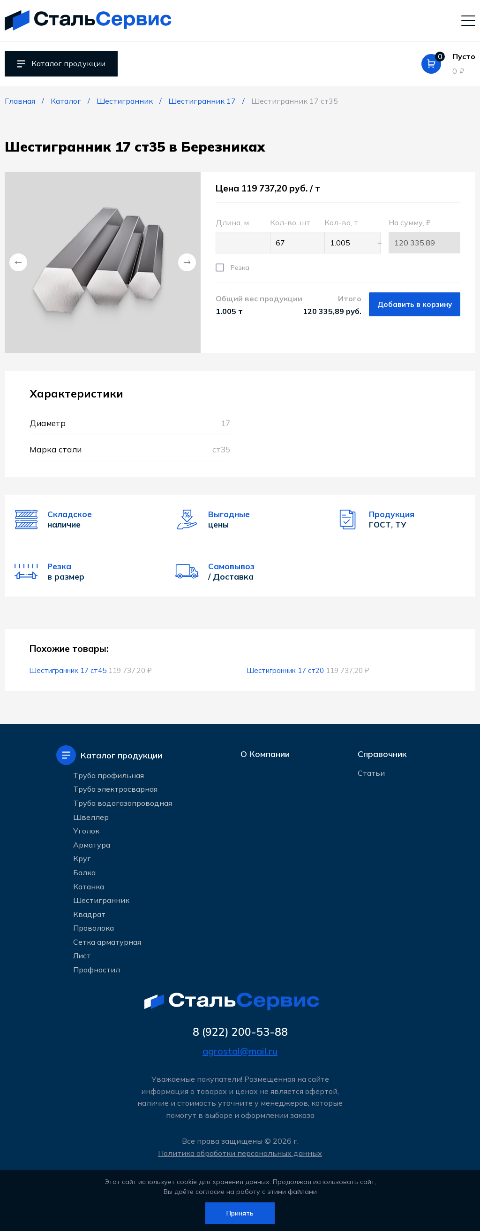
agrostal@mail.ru (240, 1051)
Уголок (86, 829)
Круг (82, 857)
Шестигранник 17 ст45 (69, 670)
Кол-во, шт (292, 235)
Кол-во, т (346, 235)
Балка (84, 871)
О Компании (265, 754)
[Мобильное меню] (468, 20)
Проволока (93, 927)
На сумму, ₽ (424, 235)
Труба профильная (108, 774)
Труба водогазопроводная (122, 802)
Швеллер (91, 816)
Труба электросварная (115, 788)
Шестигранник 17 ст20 (286, 670)
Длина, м (238, 235)
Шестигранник (101, 899)
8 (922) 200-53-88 (240, 1032)
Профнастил (96, 968)
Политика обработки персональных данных (240, 1153)
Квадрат (89, 913)
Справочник (382, 754)
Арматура (91, 844)
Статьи (371, 775)
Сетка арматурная (107, 941)
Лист (82, 955)
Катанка (88, 885)
